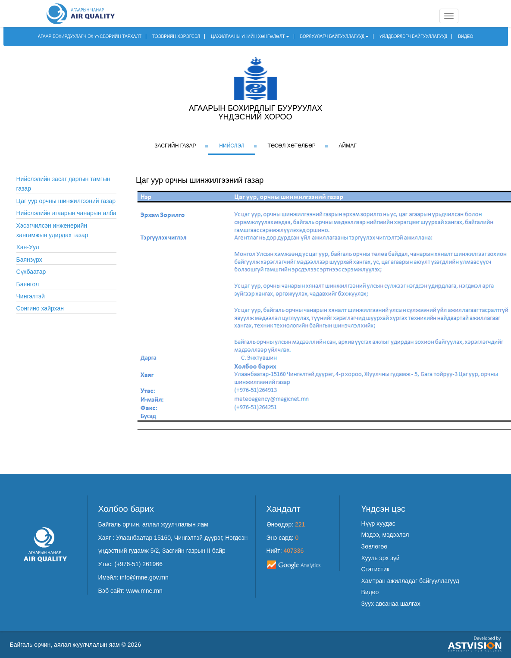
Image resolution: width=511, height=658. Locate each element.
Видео (370, 592)
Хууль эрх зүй (380, 558)
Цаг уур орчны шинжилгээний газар (66, 200)
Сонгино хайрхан (40, 308)
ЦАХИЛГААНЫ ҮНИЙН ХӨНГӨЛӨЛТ (250, 36)
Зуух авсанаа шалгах (390, 603)
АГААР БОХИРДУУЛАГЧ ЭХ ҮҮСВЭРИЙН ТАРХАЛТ (90, 36)
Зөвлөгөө (374, 546)
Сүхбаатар (31, 271)
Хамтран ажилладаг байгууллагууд (410, 580)
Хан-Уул (27, 247)
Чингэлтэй (30, 296)
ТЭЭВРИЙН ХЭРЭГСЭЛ (176, 36)
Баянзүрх (29, 259)
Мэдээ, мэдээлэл (385, 534)
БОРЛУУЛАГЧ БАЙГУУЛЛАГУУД (334, 36)
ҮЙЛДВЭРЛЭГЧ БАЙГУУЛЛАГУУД (413, 36)
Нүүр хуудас (378, 523)
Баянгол (27, 284)
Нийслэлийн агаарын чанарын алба (66, 213)
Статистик (375, 569)
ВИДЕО (465, 36)
